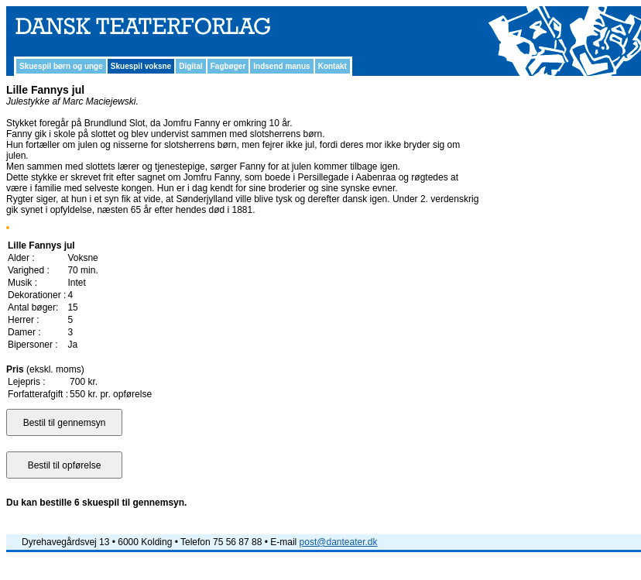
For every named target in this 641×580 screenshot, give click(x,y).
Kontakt (332, 66)
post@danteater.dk (339, 542)
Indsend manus (281, 66)
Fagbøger (228, 66)
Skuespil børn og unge (61, 66)
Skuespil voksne (141, 66)
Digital (191, 66)
